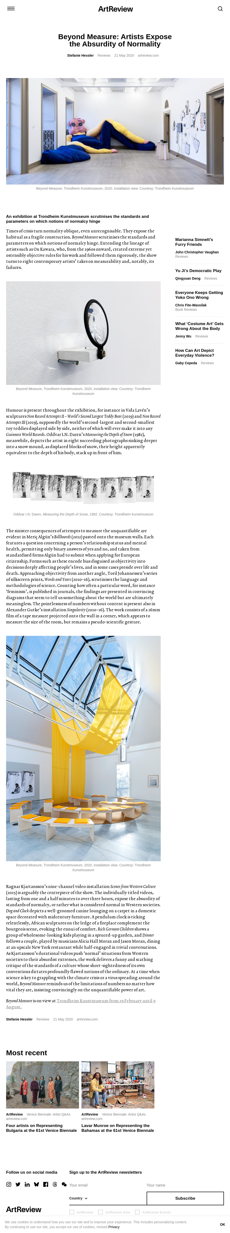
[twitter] (18, 1184)
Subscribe (185, 1198)
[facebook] (45, 1184)
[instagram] (8, 1184)
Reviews (103, 55)
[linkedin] (27, 1184)
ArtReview (14, 1114)
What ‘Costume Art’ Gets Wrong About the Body (199, 326)
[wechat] (64, 1184)
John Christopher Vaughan (197, 252)
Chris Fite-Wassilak (191, 305)
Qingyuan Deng (187, 278)
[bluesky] (36, 1184)
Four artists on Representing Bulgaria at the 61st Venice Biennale (41, 1128)
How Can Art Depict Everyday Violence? (194, 353)
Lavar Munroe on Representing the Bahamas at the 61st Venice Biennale (117, 1128)
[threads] (55, 1184)
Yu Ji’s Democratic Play (198, 270)
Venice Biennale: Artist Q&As (48, 1114)
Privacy (113, 1227)
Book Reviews (186, 309)
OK (222, 1224)
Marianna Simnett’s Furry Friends (194, 242)
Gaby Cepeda (186, 363)
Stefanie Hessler (80, 55)
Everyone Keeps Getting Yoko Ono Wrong (199, 295)
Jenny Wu (183, 336)
